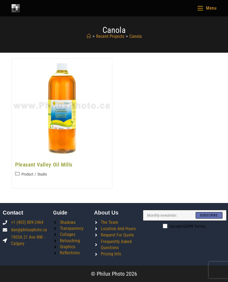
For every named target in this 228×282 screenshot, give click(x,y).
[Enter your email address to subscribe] (185, 215)
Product (27, 174)
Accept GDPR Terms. (185, 226)
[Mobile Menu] (207, 8)
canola (135, 36)
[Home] (89, 36)
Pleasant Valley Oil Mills (44, 164)
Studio (42, 174)
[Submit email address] (209, 215)
